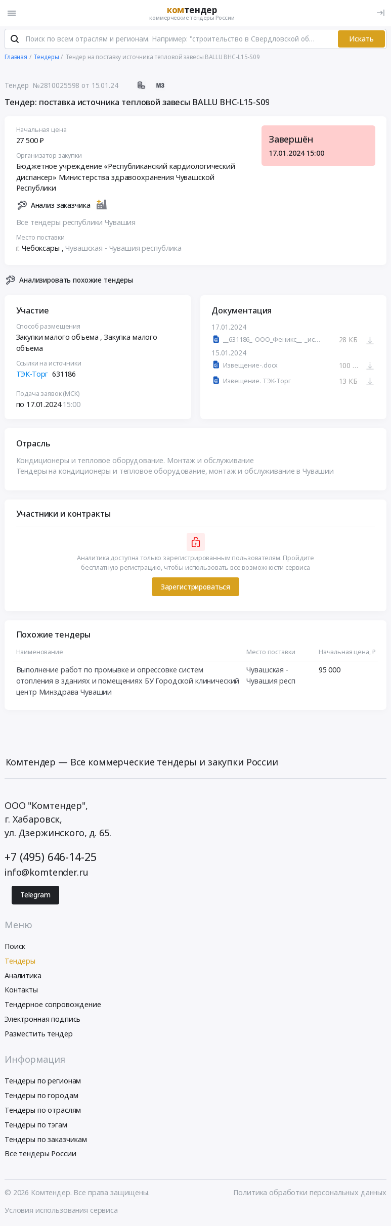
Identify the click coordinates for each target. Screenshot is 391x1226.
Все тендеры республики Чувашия (76, 223)
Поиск (15, 946)
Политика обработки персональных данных (309, 1193)
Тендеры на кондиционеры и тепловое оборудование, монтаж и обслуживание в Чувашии (175, 471)
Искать (361, 39)
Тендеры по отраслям (43, 1110)
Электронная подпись (42, 1019)
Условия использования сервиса (61, 1210)
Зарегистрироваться (195, 587)
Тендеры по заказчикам (46, 1140)
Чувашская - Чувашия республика (123, 248)
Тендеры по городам (41, 1096)
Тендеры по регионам (43, 1081)
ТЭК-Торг (32, 374)
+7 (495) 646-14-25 (50, 857)
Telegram (35, 895)
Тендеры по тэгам (36, 1125)
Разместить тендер (39, 1034)
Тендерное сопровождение (53, 1005)
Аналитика (23, 976)
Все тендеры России (40, 1154)
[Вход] (380, 13)
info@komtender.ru (47, 873)
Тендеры (20, 961)
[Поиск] (15, 40)
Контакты (21, 990)
